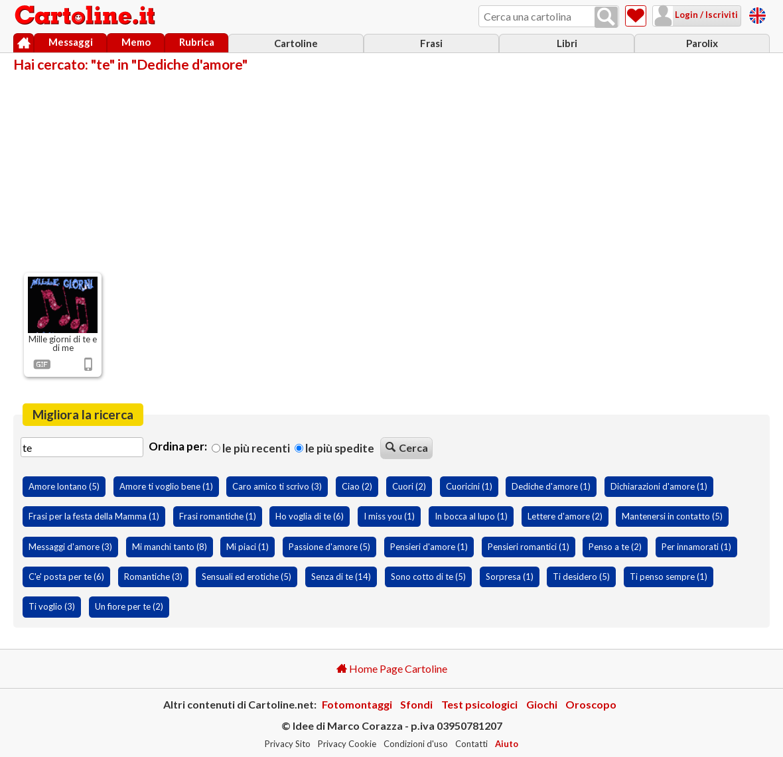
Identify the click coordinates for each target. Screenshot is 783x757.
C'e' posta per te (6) (66, 576)
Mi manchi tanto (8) (169, 546)
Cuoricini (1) (469, 486)
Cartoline (296, 43)
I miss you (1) (389, 516)
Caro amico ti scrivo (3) (277, 486)
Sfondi (416, 704)
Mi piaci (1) (247, 546)
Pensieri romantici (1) (528, 546)
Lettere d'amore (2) (565, 516)
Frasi (431, 43)
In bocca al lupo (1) (471, 516)
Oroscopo (590, 704)
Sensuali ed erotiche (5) (246, 576)
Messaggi (70, 42)
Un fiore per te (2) (129, 606)
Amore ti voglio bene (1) (166, 486)
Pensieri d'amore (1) (429, 546)
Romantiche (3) (153, 576)
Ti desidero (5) (581, 576)
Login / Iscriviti (705, 14)
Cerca (407, 447)
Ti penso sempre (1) (668, 576)
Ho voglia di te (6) (309, 516)
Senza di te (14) (341, 576)
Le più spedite (334, 448)
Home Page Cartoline (391, 668)
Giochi (541, 704)
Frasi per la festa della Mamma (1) (94, 516)
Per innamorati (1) (696, 546)
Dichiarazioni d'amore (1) (658, 486)
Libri (567, 43)
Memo (136, 42)
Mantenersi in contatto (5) (672, 516)
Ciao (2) (357, 486)
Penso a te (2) (615, 546)
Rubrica (196, 42)
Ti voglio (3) (52, 606)
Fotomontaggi (357, 704)
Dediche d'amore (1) (551, 486)
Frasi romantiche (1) (217, 516)
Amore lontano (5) (64, 486)
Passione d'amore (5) (329, 546)
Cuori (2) (409, 486)
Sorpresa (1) (510, 576)
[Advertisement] (391, 171)
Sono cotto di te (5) (428, 576)
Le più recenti (251, 448)
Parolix (702, 43)
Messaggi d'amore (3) (70, 546)
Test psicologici (479, 704)
